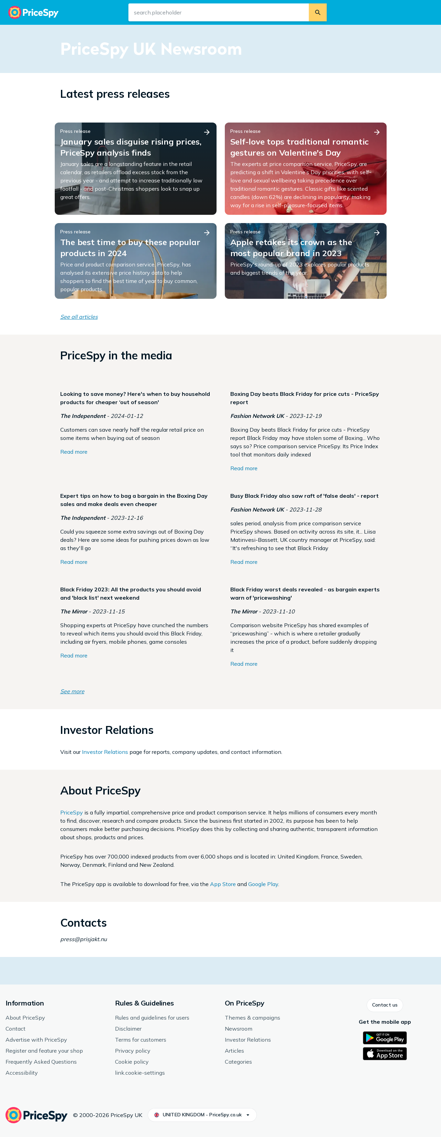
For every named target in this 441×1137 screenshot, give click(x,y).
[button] (385, 1005)
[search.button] (318, 12)
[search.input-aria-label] (218, 12)
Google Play (263, 884)
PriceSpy (71, 812)
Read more (73, 451)
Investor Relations (105, 751)
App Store (223, 884)
